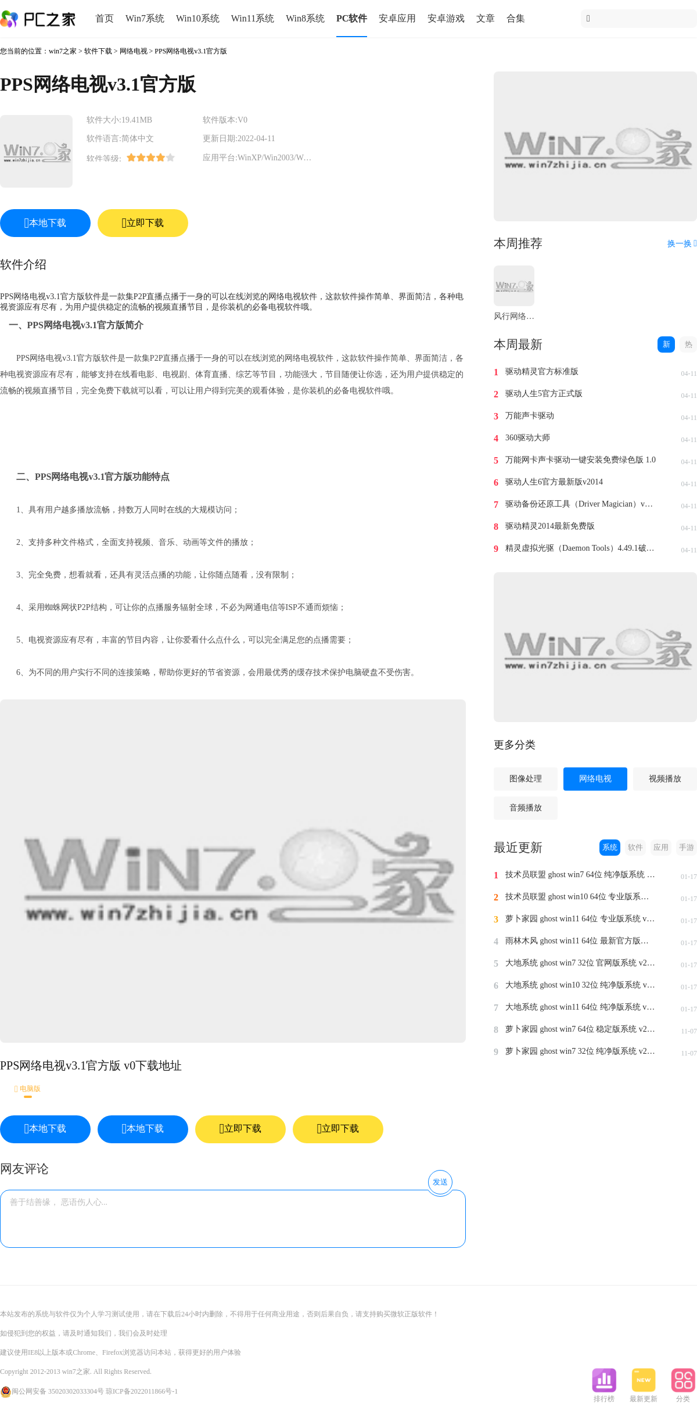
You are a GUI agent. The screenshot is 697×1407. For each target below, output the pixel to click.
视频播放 (665, 778)
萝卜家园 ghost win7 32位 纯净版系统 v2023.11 (580, 1051)
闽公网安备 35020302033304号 (52, 1391)
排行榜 (604, 1395)
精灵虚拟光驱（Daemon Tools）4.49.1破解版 (580, 548)
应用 (661, 847)
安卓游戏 (446, 18)
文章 (485, 18)
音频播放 (525, 807)
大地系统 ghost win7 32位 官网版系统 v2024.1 (580, 963)
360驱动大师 (527, 437)
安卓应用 (397, 18)
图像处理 (525, 778)
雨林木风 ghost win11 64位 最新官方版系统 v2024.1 (580, 940)
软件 (635, 847)
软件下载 (98, 51)
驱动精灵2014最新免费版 (550, 526)
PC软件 (351, 18)
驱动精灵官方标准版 (542, 371)
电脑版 (28, 1089)
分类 (683, 1395)
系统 (609, 847)
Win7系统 (144, 18)
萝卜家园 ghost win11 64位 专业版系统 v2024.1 (580, 918)
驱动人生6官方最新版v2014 (554, 482)
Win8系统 (305, 18)
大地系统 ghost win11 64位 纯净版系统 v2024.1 (580, 1007)
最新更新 (644, 1395)
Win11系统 (252, 18)
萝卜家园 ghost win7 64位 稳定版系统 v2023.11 (580, 1029)
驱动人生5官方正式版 (544, 393)
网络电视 (134, 51)
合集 (515, 18)
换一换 (682, 243)
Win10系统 (198, 18)
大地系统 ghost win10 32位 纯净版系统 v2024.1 (580, 985)
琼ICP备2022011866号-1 (142, 1391)
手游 (686, 847)
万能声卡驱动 (529, 415)
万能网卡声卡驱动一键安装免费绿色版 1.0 (580, 459)
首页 (104, 18)
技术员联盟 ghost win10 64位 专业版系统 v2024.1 (580, 896)
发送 (440, 1182)
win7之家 (63, 51)
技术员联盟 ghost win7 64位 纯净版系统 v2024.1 (580, 874)
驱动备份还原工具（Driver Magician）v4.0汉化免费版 (580, 504)
